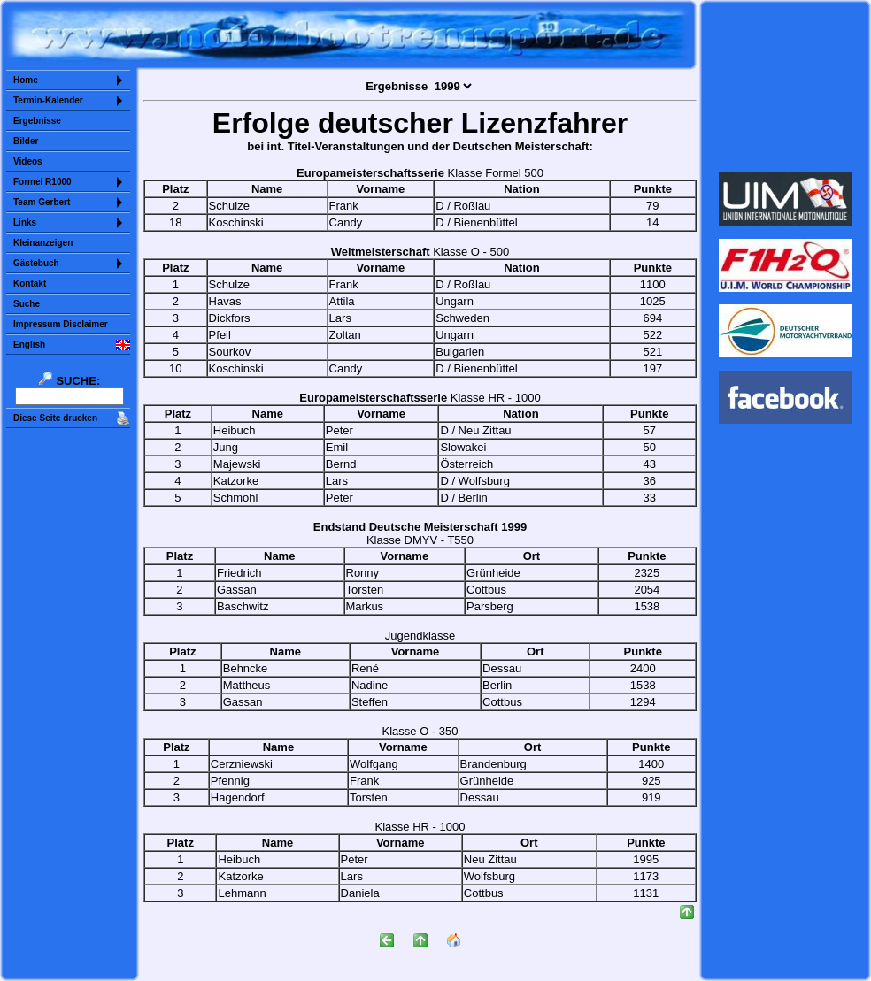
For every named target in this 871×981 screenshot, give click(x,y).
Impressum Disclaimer (60, 324)
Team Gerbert (41, 202)
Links (24, 222)
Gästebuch (36, 263)
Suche (26, 304)
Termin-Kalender (48, 100)
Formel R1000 (42, 182)
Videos (27, 161)
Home (25, 80)
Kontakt (29, 283)
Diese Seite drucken (55, 418)
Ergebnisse (37, 121)
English (29, 344)
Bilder (25, 141)
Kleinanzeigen (43, 243)
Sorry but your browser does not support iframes (785, 86)
